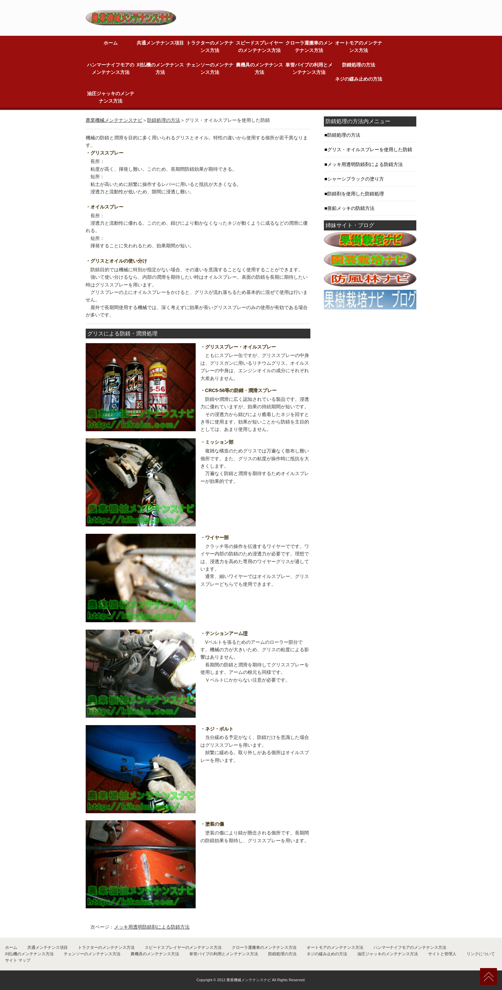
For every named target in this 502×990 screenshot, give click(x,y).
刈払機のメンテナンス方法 (160, 68)
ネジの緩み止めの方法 (358, 79)
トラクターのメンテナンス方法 (209, 46)
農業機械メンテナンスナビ (114, 120)
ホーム (111, 43)
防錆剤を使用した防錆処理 (355, 193)
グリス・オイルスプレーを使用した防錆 (369, 149)
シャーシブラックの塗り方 (355, 179)
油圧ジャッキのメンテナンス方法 (110, 97)
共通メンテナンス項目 (160, 43)
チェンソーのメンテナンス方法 (209, 68)
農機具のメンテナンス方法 (259, 68)
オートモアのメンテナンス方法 (358, 46)
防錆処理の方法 (358, 64)
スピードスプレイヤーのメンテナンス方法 (259, 46)
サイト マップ (17, 960)
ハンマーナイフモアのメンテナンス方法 (110, 68)
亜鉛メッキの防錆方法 (350, 208)
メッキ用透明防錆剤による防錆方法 (152, 927)
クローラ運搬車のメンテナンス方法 (309, 46)
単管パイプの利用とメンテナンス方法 (309, 68)
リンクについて (481, 954)
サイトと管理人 (442, 954)
